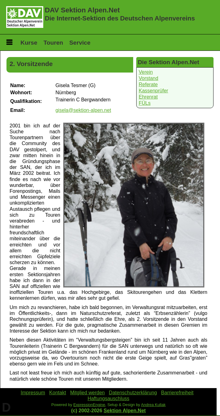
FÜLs (144, 103)
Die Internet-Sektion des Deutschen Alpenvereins (120, 18)
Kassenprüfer (153, 90)
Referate (148, 84)
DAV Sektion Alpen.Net (82, 10)
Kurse (28, 42)
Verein (146, 72)
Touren (53, 42)
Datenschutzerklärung (133, 392)
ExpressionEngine (89, 404)
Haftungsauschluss (108, 398)
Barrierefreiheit (177, 392)
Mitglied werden (87, 392)
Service (79, 42)
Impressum (33, 392)
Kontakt (57, 392)
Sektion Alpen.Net (125, 410)
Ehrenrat (148, 97)
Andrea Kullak (153, 404)
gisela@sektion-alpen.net (83, 110)
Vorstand (148, 78)
